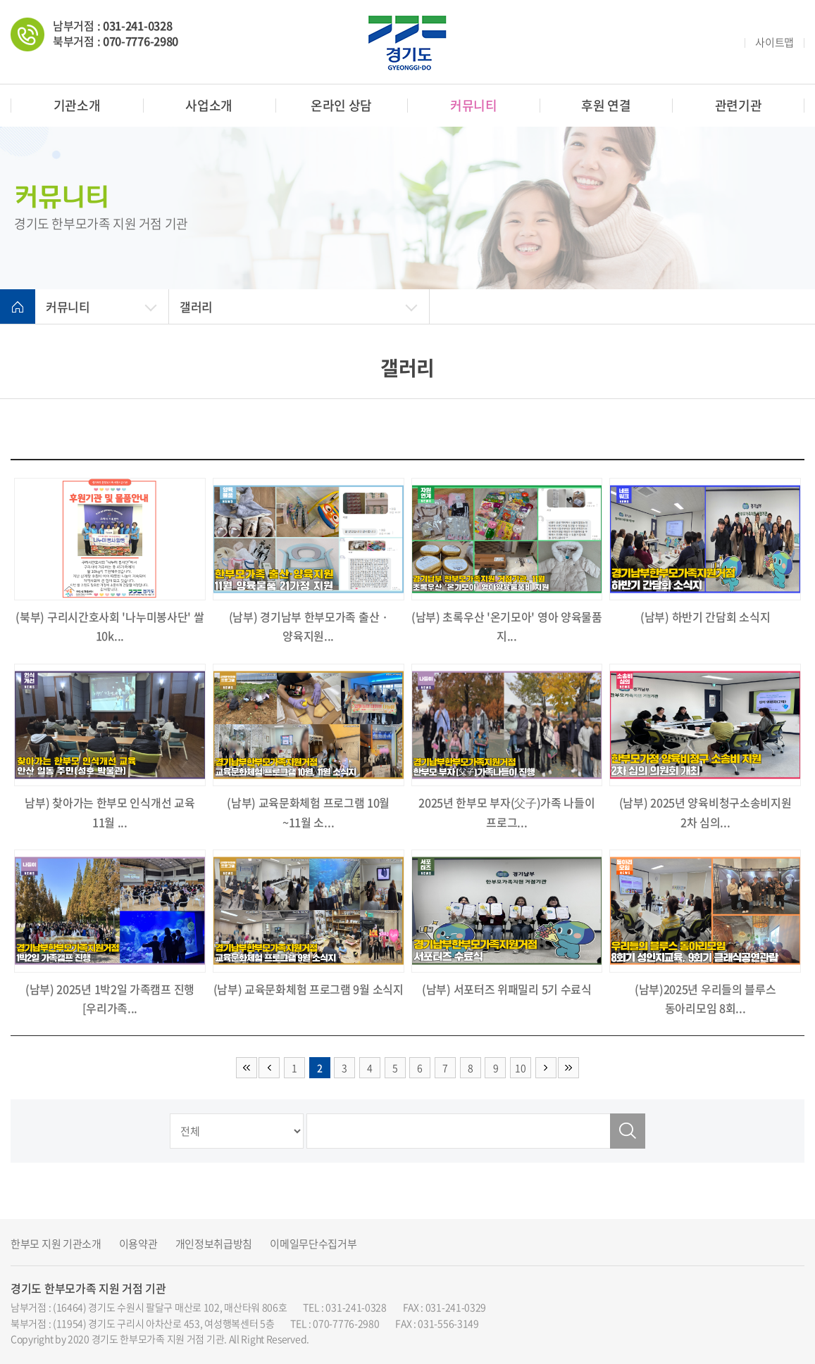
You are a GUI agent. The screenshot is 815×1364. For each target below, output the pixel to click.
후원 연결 (606, 105)
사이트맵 (774, 42)
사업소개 (208, 105)
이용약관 (138, 1244)
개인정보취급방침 (214, 1244)
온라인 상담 (341, 105)
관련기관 (738, 105)
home (17, 306)
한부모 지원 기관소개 (56, 1244)
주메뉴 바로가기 (0, 0)
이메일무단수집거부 (313, 1244)
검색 (627, 1131)
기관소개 (77, 105)
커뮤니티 (473, 105)
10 (520, 1068)
